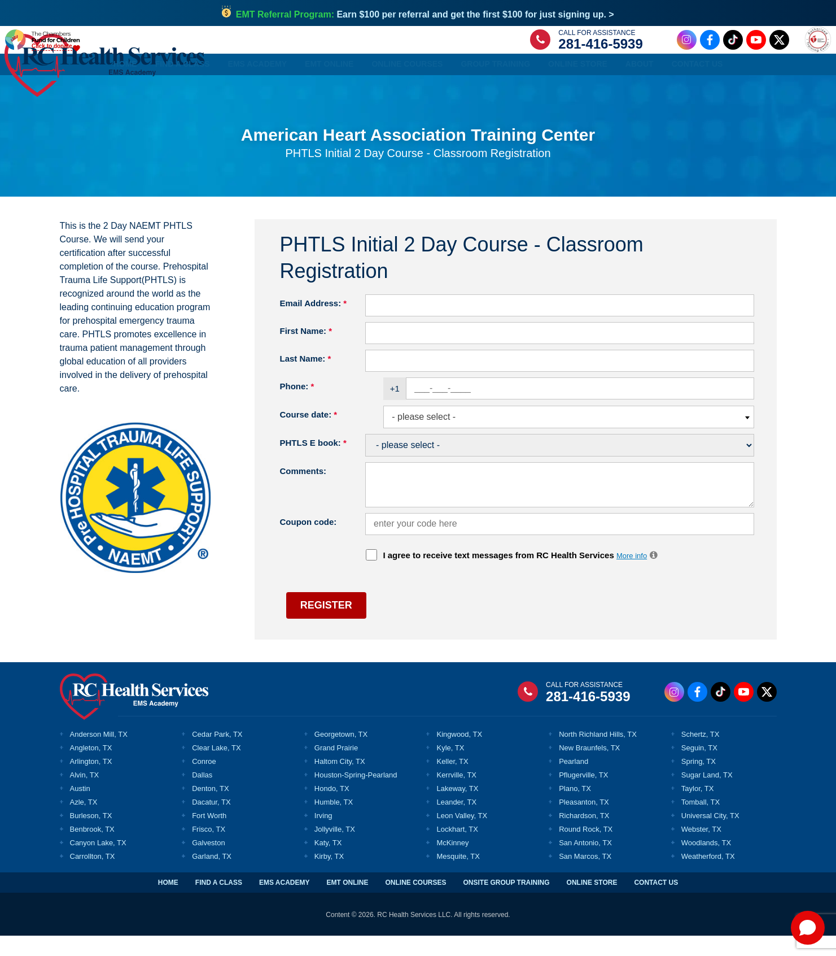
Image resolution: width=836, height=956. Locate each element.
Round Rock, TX (585, 849)
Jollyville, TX (334, 849)
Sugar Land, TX (707, 795)
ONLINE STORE (592, 903)
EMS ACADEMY (284, 903)
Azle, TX (84, 822)
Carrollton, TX (92, 876)
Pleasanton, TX (584, 822)
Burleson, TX (91, 836)
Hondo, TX (331, 809)
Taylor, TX (697, 809)
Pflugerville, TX (583, 795)
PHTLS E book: (313, 462)
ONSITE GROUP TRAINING (506, 903)
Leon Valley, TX (461, 836)
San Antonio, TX (585, 863)
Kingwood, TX (459, 754)
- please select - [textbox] (424, 436)
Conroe (204, 781)
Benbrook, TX (92, 849)
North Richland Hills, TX (598, 754)
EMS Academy (257, 90)
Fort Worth (209, 836)
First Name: (306, 350)
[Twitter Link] (746, 53)
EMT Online (329, 90)
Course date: (309, 434)
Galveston (208, 863)
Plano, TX (575, 809)
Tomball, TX (700, 822)
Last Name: (305, 378)
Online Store (577, 90)
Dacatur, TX (211, 822)
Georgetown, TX (340, 754)
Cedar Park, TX (217, 754)
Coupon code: (308, 541)
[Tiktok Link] (700, 53)
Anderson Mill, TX (99, 754)
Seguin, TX (699, 767)
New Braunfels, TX (589, 767)
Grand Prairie (336, 767)
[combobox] (568, 437)
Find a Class (182, 90)
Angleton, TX (91, 767)
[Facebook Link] (677, 53)
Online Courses (407, 90)
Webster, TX (701, 849)
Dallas (202, 795)
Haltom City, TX (339, 781)
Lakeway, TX (457, 809)
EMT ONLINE (347, 903)
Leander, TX (456, 822)
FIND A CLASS (218, 903)
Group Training (495, 90)
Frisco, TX (208, 849)
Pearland (573, 781)
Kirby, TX (329, 876)
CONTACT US (656, 903)
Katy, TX (328, 863)
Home (125, 90)
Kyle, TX (450, 767)
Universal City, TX (710, 836)
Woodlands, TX (706, 863)
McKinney (452, 863)
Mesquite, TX (457, 876)
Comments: (303, 491)
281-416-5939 (568, 57)
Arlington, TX (91, 781)
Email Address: (313, 323)
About (639, 90)
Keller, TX (452, 781)
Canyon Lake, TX (98, 863)
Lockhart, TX (457, 849)
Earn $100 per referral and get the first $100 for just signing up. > (425, 14)
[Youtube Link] (723, 53)
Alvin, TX (84, 795)
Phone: (297, 406)
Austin (80, 809)
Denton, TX (210, 809)
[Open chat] (808, 928)
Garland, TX (211, 876)
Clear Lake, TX (216, 767)
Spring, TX (698, 781)
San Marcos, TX (585, 876)
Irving (323, 836)
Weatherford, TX (708, 876)
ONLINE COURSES (415, 903)
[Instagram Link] (654, 53)
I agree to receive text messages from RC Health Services (521, 575)
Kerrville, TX (456, 795)
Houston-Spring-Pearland (355, 795)
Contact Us (697, 90)
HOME (168, 903)
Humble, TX (333, 822)
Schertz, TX (700, 754)
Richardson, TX (584, 836)
